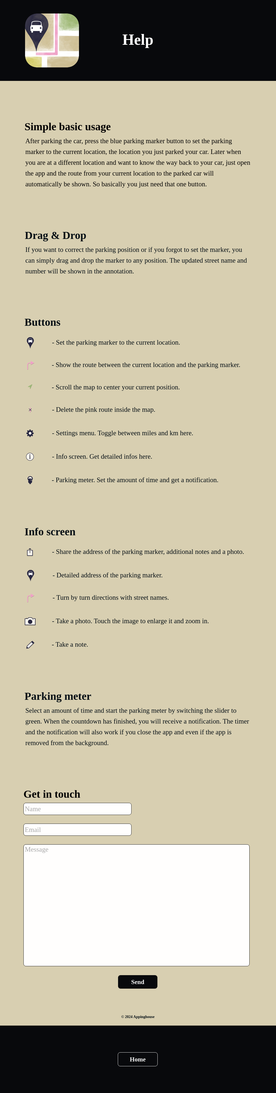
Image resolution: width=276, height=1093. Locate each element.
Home (138, 1059)
